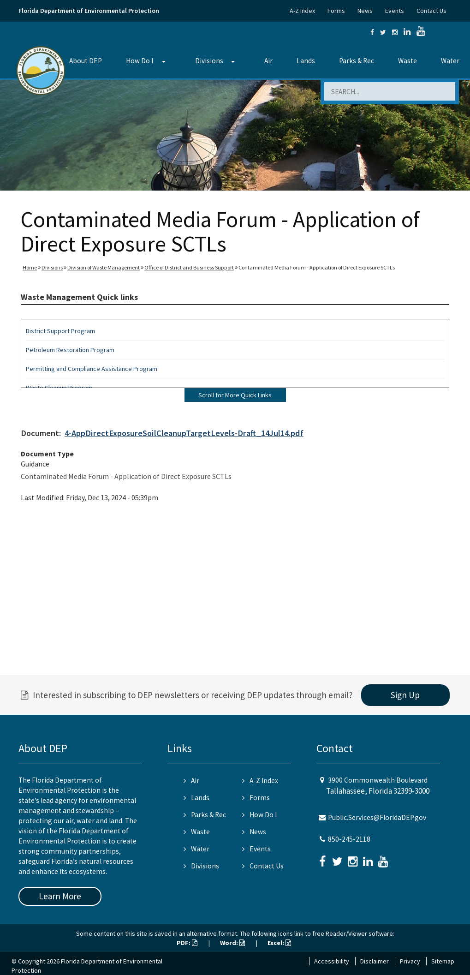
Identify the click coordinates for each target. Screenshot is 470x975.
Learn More (60, 896)
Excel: (279, 943)
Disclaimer (374, 961)
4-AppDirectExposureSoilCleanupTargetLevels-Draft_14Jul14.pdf (184, 433)
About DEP (85, 60)
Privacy (410, 961)
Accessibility (331, 961)
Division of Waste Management (103, 267)
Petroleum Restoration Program (70, 350)
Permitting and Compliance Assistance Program (91, 369)
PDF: (187, 943)
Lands (306, 60)
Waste (407, 60)
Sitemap (442, 961)
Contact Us (431, 10)
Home (30, 267)
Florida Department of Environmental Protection (88, 10)
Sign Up (405, 694)
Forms (336, 10)
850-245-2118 (349, 839)
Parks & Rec (356, 60)
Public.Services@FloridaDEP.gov (377, 817)
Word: (232, 943)
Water (196, 848)
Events (394, 10)
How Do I (139, 60)
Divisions (209, 60)
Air (268, 60)
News (365, 10)
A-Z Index (302, 10)
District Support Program (60, 331)
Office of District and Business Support (189, 267)
